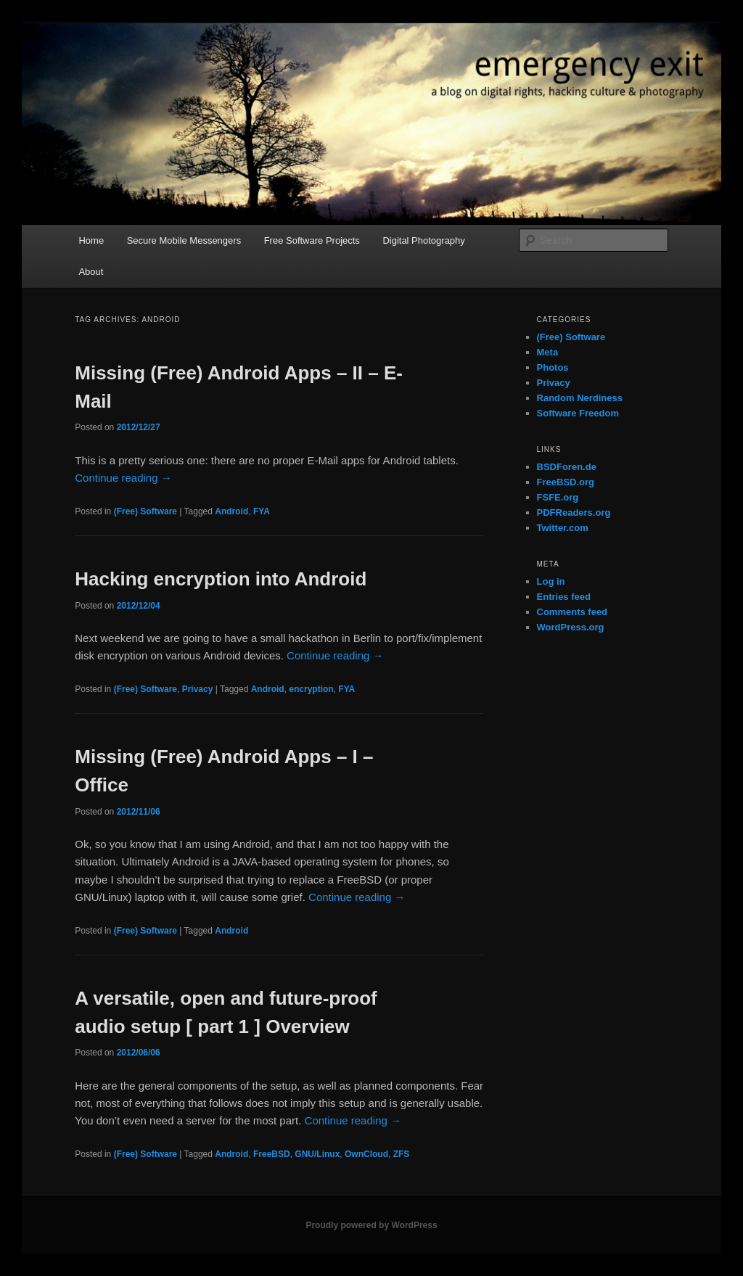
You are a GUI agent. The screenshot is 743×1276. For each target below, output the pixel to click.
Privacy (197, 689)
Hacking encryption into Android (220, 579)
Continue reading (123, 478)
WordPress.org (570, 627)
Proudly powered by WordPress (371, 1225)
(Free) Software (145, 511)
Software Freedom (578, 413)
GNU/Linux (317, 1154)
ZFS (401, 1154)
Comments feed (572, 611)
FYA (261, 511)
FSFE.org (558, 497)
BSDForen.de (566, 466)
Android (231, 511)
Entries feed (564, 596)
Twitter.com (562, 527)
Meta (548, 352)
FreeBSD (271, 1154)
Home (91, 240)
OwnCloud (366, 1154)
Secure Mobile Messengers (184, 240)
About (90, 271)
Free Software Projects (312, 240)
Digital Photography (423, 240)
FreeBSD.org (565, 482)
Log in (551, 581)
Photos (553, 367)
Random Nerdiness (580, 397)
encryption (311, 689)
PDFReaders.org (574, 512)
